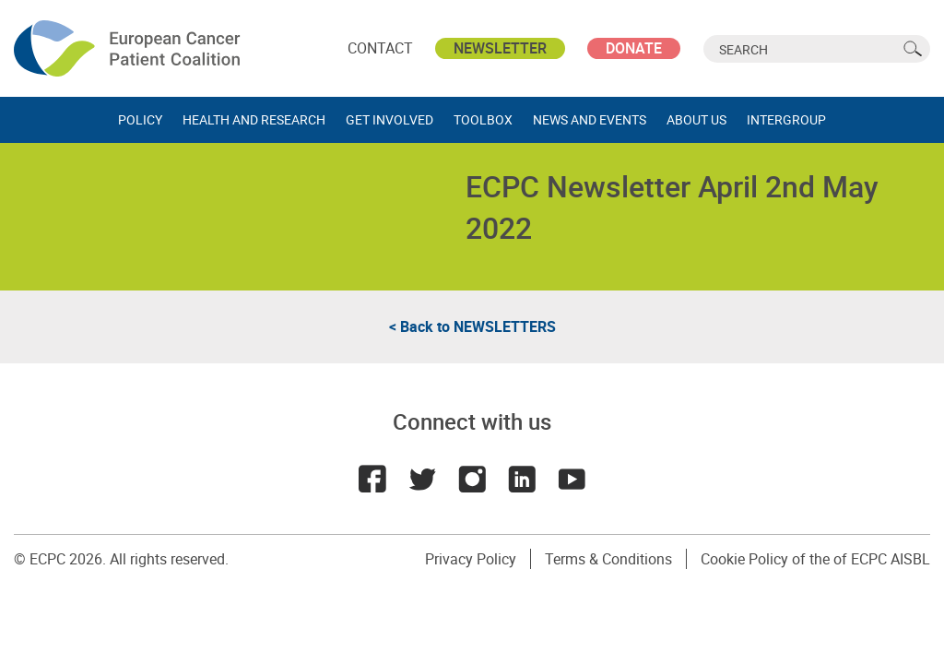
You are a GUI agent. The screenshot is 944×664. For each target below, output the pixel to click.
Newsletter (500, 48)
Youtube (571, 478)
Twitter (422, 478)
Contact (380, 48)
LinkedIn (522, 478)
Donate (634, 48)
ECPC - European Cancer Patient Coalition (129, 48)
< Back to (472, 326)
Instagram (472, 478)
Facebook (372, 478)
